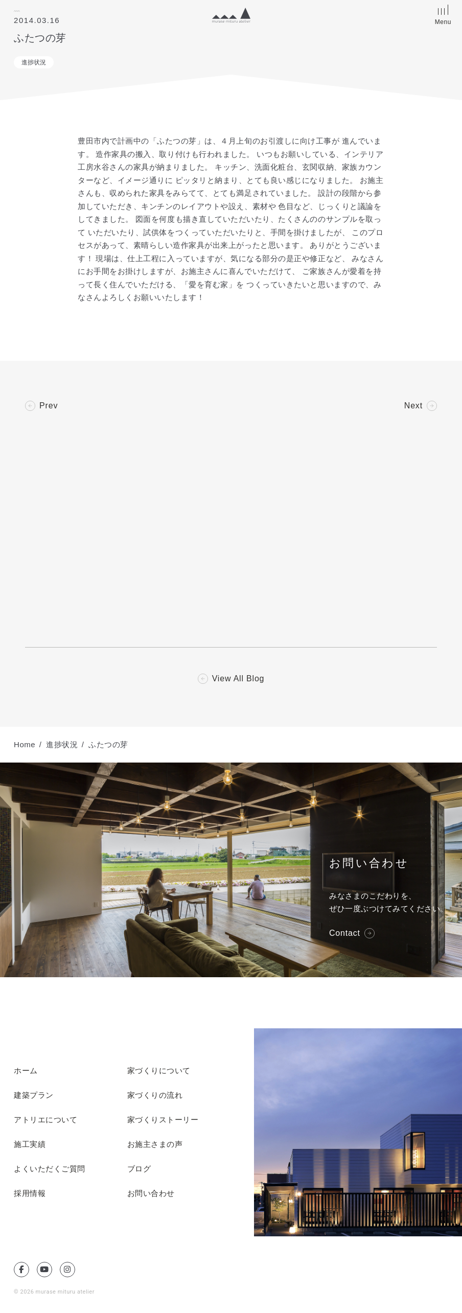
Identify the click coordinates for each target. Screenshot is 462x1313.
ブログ (139, 1168)
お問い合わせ (151, 1193)
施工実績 (29, 1144)
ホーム (26, 1070)
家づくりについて (159, 1070)
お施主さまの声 (155, 1144)
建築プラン (34, 1095)
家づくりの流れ (155, 1095)
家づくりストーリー (163, 1119)
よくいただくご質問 (49, 1168)
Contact (344, 933)
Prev (48, 406)
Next (413, 406)
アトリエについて (45, 1119)
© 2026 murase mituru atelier (54, 1291)
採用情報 (29, 1193)
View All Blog (238, 679)
